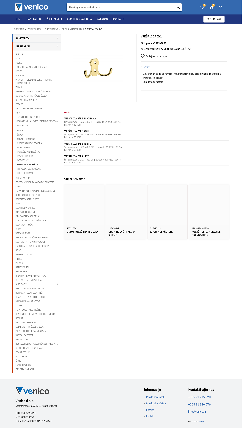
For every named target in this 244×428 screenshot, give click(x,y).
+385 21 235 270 (199, 397)
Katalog (150, 409)
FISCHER (20, 75)
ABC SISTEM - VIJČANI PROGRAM (32, 237)
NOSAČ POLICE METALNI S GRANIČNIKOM (206, 233)
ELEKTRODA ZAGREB (25, 207)
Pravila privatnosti (155, 397)
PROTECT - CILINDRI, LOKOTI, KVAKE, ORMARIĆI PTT (34, 81)
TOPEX (19, 305)
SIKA (18, 203)
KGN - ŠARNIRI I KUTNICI (28, 195)
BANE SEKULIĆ (22, 267)
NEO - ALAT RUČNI (24, 224)
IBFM (18, 112)
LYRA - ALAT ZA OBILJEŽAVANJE (31, 220)
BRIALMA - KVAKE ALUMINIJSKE (31, 275)
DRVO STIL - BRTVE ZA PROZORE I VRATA (35, 314)
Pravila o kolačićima (156, 403)
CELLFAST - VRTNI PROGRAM (29, 280)
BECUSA (19, 318)
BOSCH (19, 250)
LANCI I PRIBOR (23, 364)
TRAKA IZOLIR (23, 352)
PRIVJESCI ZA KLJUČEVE (29, 168)
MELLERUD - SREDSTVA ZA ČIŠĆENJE (33, 91)
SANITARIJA (23, 38)
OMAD (19, 186)
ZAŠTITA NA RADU (25, 369)
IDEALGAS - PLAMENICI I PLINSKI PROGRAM (37, 121)
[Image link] (32, 390)
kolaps (201, 421)
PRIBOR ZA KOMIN (24, 254)
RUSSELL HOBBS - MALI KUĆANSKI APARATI (37, 343)
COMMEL (20, 229)
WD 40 (19, 87)
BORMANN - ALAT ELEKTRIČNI (30, 292)
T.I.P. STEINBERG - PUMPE (28, 116)
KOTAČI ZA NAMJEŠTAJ (28, 151)
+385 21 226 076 (199, 404)
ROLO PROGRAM (25, 173)
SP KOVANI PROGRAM (26, 322)
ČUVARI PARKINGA (26, 139)
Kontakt (150, 416)
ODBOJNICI (23, 160)
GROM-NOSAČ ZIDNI (161, 231)
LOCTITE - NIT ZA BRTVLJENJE (30, 241)
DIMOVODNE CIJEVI (25, 212)
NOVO (18, 58)
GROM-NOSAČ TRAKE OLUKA (83, 231)
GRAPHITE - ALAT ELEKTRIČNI (30, 297)
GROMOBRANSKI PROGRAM (30, 143)
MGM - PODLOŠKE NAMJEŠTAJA (31, 330)
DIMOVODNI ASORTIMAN (28, 216)
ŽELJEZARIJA (34, 29)
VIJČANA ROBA (23, 233)
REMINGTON (22, 339)
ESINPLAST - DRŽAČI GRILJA (30, 326)
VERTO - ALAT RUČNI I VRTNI (30, 288)
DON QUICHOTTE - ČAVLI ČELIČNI (32, 95)
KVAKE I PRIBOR (25, 156)
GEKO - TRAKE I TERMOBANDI (30, 347)
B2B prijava (214, 19)
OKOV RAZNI (51, 29)
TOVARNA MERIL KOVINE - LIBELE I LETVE (35, 190)
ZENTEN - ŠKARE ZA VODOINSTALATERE (35, 182)
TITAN (19, 258)
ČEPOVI (21, 134)
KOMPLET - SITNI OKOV (27, 199)
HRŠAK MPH (21, 271)
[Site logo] (31, 6)
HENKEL (19, 71)
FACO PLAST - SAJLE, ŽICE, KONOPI (33, 246)
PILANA (19, 263)
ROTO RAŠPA (22, 356)
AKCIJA (19, 54)
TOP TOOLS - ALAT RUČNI (28, 309)
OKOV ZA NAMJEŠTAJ (73, 29)
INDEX (19, 62)
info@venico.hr (197, 411)
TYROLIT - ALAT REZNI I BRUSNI (31, 66)
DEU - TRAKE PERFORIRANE (29, 108)
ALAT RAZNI (21, 284)
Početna (19, 29)
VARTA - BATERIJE (24, 335)
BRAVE (20, 130)
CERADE (19, 104)
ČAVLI (18, 360)
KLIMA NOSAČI (24, 147)
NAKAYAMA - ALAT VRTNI (28, 301)
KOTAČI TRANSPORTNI (27, 100)
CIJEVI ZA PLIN (23, 178)
